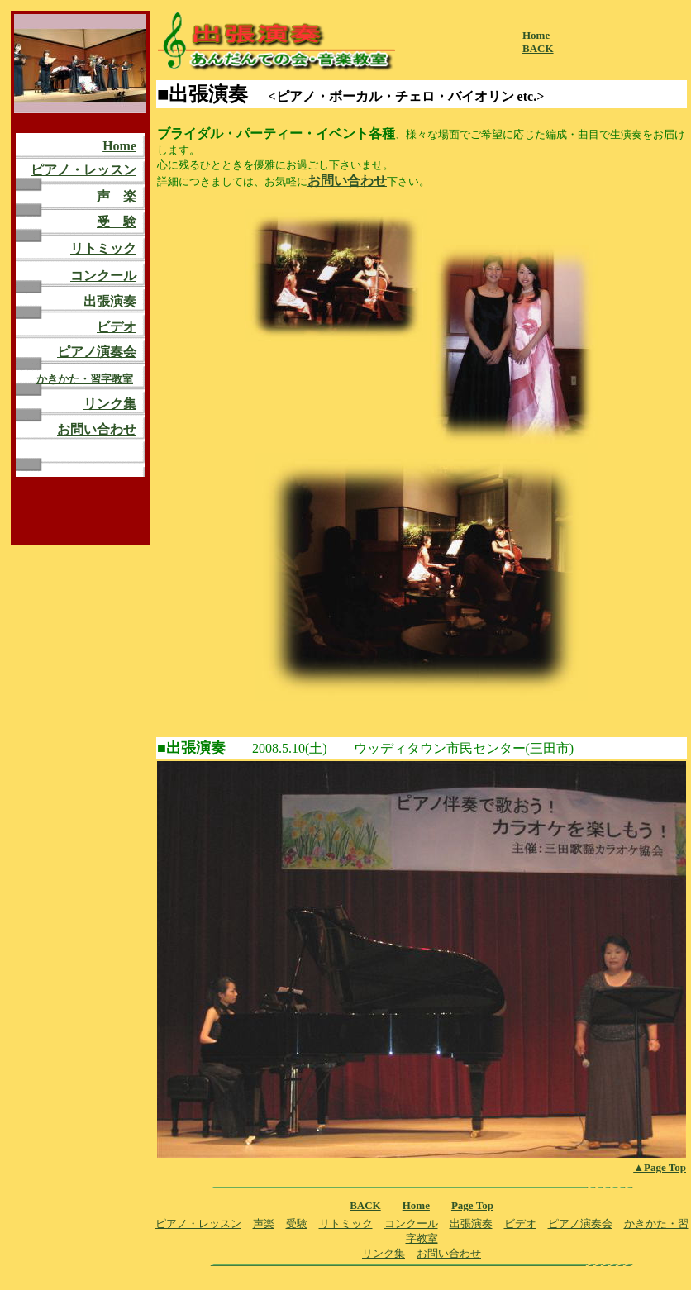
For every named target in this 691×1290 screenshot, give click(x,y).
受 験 (116, 222)
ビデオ (116, 327)
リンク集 (109, 404)
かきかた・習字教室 (84, 379)
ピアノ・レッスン (83, 170)
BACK (538, 48)
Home (119, 146)
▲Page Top (659, 1167)
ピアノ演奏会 (96, 352)
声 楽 (116, 196)
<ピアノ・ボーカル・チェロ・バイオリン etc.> (407, 96)
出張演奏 (109, 301)
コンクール (103, 276)
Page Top (472, 1205)
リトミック (103, 248)
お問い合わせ (96, 429)
